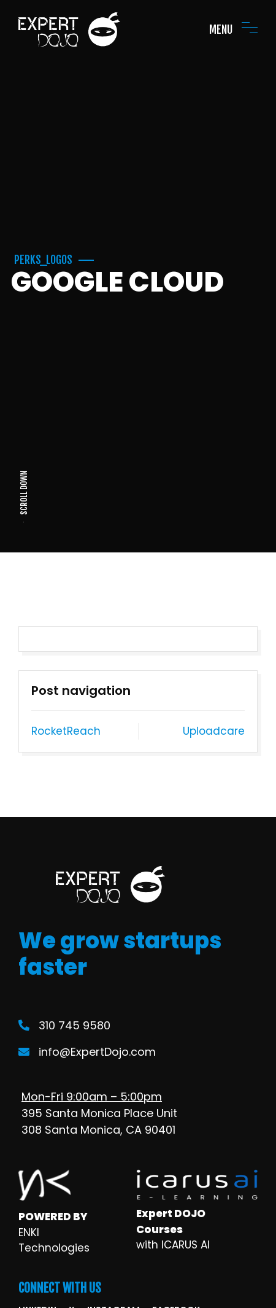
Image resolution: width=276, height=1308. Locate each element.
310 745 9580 (64, 1025)
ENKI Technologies (54, 1240)
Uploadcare (214, 731)
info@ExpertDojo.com (87, 1051)
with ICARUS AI (173, 1244)
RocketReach (66, 731)
